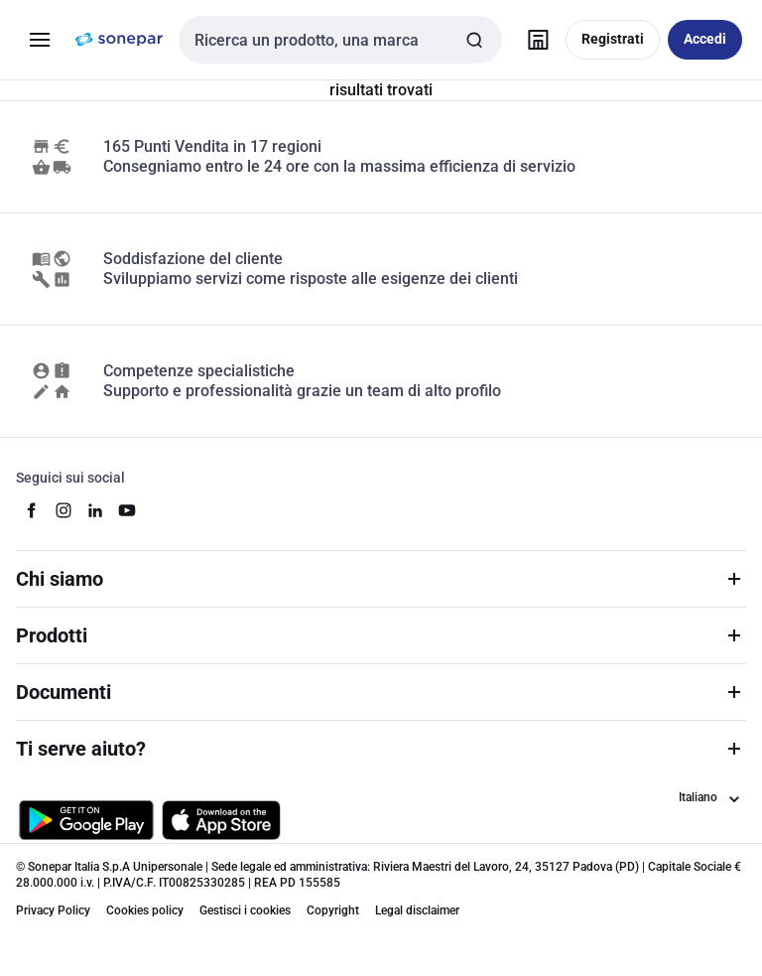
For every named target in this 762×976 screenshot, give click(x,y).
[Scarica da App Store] (221, 820)
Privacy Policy (53, 910)
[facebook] (32, 510)
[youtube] (127, 510)
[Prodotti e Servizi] (40, 40)
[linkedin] (95, 510)
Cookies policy (145, 910)
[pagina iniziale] (119, 40)
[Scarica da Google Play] (86, 820)
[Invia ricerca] (474, 40)
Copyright (333, 910)
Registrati (612, 39)
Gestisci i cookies (245, 910)
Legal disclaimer (417, 910)
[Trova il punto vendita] (538, 40)
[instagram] (63, 510)
